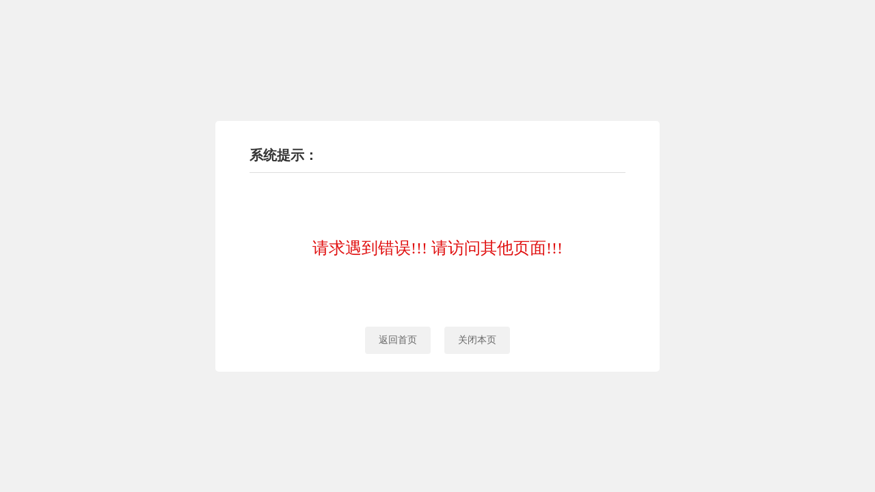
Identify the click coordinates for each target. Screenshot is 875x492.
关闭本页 (477, 340)
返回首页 (398, 340)
